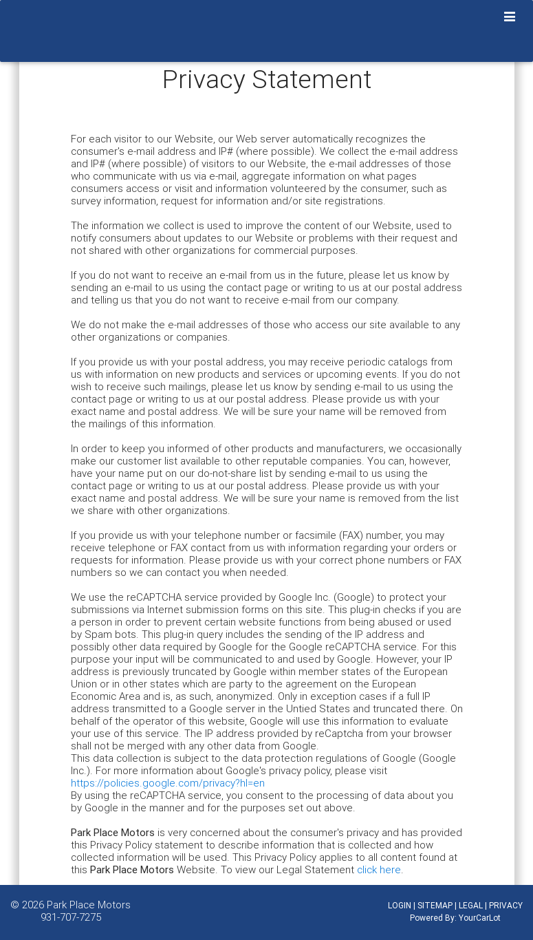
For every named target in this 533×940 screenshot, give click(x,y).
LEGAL (471, 905)
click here (379, 869)
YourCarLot (480, 917)
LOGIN (399, 905)
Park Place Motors (89, 904)
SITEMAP (435, 905)
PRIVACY (506, 905)
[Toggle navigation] (510, 17)
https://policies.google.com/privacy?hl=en (168, 782)
